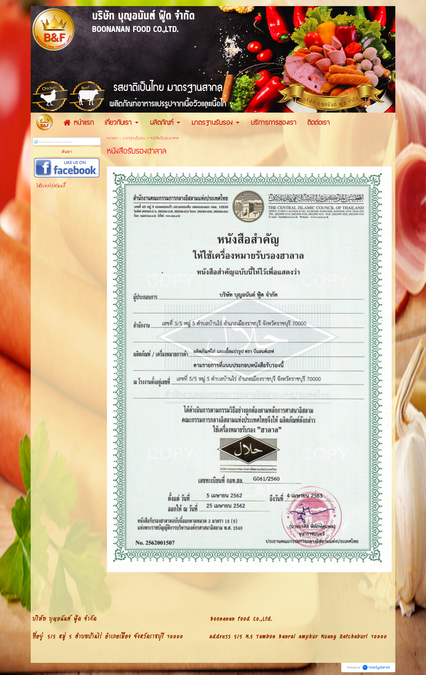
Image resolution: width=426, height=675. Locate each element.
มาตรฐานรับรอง (134, 138)
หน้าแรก (112, 138)
